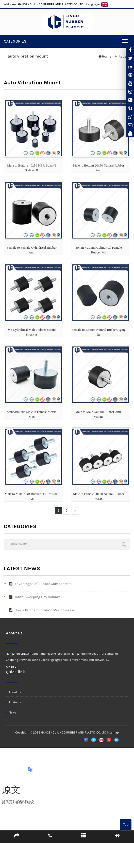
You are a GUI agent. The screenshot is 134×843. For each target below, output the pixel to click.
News (11, 712)
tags (122, 56)
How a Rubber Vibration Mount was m (41, 610)
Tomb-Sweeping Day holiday (33, 597)
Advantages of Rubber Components (39, 584)
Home (106, 56)
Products (13, 702)
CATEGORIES (15, 41)
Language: (97, 4)
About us (13, 692)
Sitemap (113, 732)
